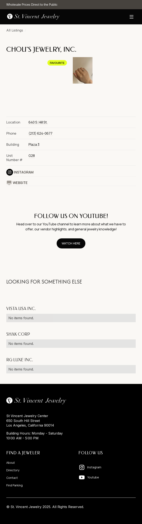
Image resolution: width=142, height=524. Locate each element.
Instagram (24, 172)
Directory (12, 470)
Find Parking (14, 485)
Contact (12, 478)
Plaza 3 (34, 144)
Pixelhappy (127, 515)
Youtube (93, 477)
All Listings (14, 30)
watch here (71, 243)
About (10, 463)
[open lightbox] (37, 84)
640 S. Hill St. (38, 122)
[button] (131, 17)
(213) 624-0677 (40, 133)
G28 (32, 155)
